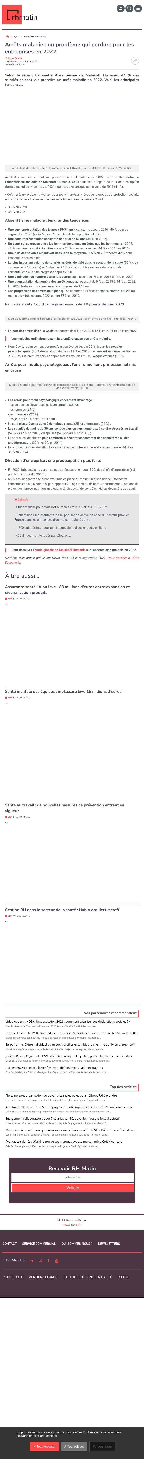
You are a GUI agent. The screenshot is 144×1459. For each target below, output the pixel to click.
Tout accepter (44, 1446)
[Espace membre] (121, 8)
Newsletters (109, 1404)
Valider (72, 1348)
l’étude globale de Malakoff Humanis (59, 725)
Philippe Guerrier (14, 58)
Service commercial (39, 1404)
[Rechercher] (129, 8)
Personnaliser (102, 1446)
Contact (10, 1404)
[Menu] (138, 8)
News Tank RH (72, 1385)
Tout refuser (74, 1446)
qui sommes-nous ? (77, 1404)
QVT (17, 36)
